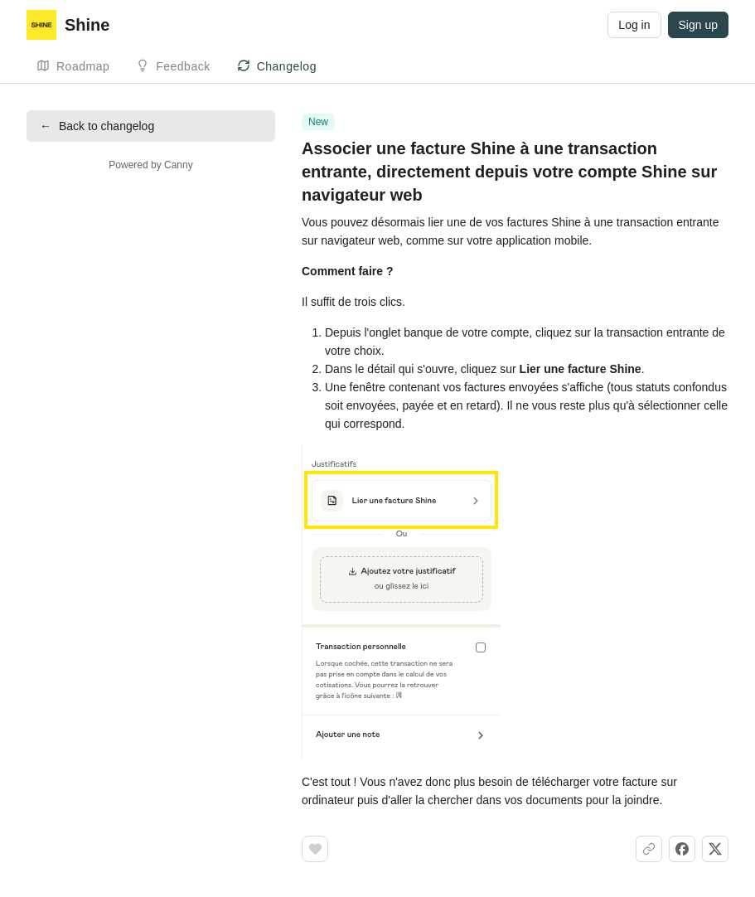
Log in (634, 25)
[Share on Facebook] (682, 849)
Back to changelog (97, 126)
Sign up (698, 25)
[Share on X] (715, 849)
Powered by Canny (150, 165)
